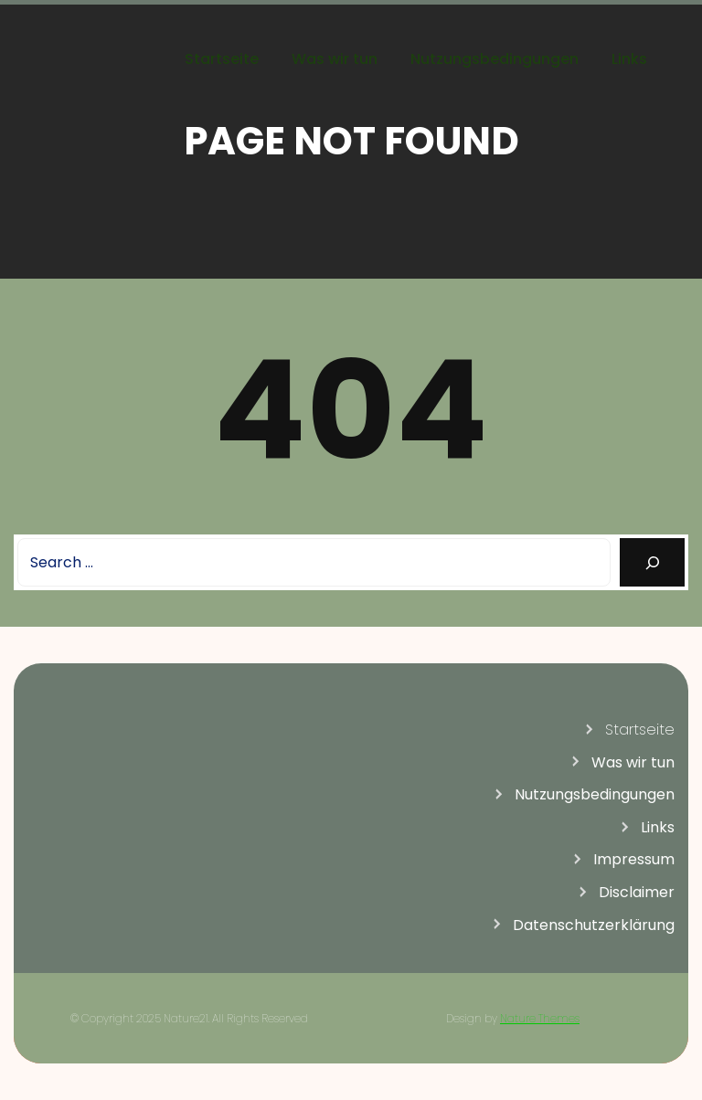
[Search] (652, 562)
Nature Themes (540, 1018)
